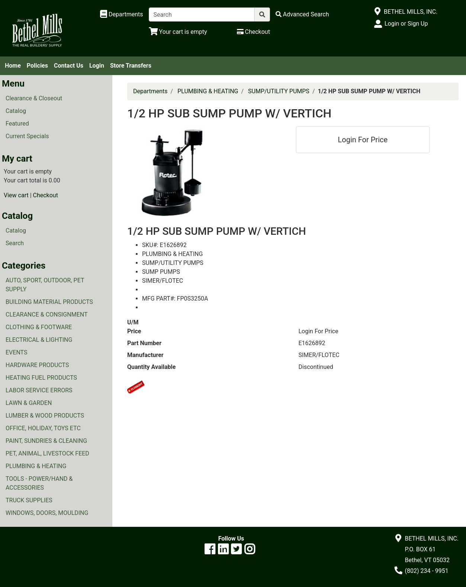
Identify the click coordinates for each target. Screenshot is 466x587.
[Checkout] (253, 31)
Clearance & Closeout (34, 98)
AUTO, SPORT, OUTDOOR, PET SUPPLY (45, 285)
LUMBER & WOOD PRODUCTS (45, 415)
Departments (150, 91)
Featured (17, 123)
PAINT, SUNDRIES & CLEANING (46, 440)
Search (15, 243)
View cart (16, 195)
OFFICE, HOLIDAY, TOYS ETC (43, 428)
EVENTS (16, 352)
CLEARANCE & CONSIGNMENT (46, 314)
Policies (37, 65)
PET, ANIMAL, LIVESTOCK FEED (47, 453)
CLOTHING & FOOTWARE (39, 327)
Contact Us (68, 65)
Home (13, 65)
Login (96, 65)
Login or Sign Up (406, 23)
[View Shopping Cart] (178, 31)
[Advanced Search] (302, 14)
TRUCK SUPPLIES (29, 500)
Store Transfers (130, 65)
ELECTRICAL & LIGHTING (39, 339)
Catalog (16, 110)
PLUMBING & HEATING (36, 466)
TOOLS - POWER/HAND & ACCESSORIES (39, 483)
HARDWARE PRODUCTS (37, 365)
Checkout (45, 195)
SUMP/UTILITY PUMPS (278, 91)
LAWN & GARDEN (29, 402)
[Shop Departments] (121, 14)
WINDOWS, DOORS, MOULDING (47, 512)
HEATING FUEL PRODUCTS (41, 377)
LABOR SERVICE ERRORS (39, 390)
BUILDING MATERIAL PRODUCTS (49, 301)
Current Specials (27, 136)
